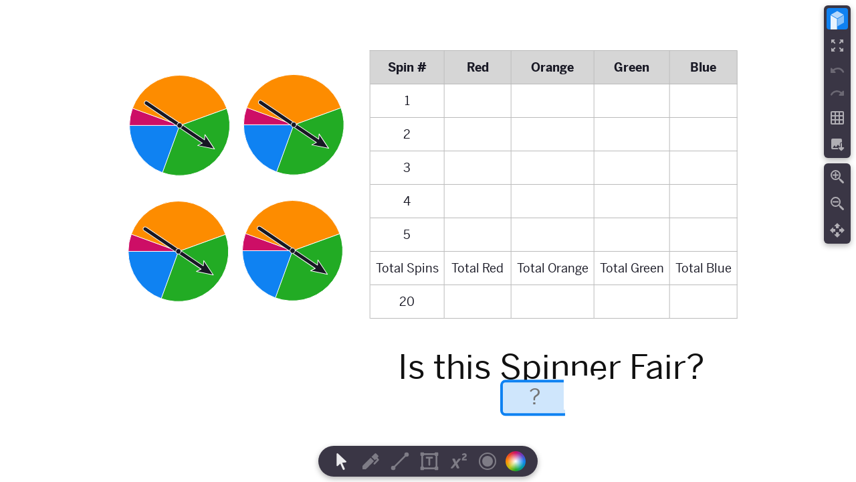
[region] (428, 241)
